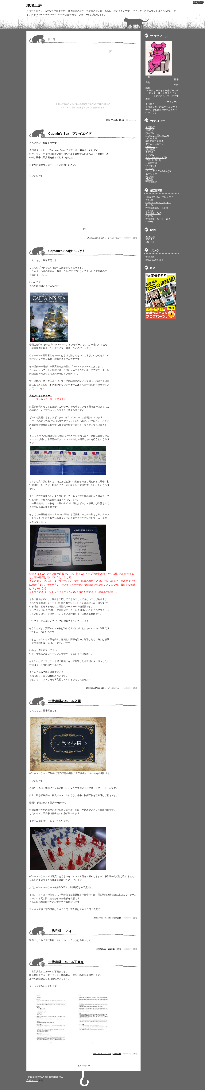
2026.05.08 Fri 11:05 (115, 120)
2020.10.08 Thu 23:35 (102, 1054)
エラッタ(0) (151, 174)
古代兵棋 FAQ (153, 213)
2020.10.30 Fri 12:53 (102, 918)
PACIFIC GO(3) (153, 160)
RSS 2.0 (149, 242)
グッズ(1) (150, 154)
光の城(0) (150, 176)
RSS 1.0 (149, 239)
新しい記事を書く (154, 259)
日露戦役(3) (151, 163)
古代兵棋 (117, 918)
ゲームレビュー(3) (154, 143)
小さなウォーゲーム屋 (68, 384)
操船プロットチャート (40, 395)
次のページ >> (84, 1066)
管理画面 (150, 257)
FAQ (119, 949)
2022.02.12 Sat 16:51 (96, 238)
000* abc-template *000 (51, 1077)
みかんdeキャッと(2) (156, 157)
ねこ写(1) (150, 132)
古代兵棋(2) (151, 182)
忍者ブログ (32, 1080)
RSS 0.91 (150, 236)
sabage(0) (150, 165)
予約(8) (149, 152)
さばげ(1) (150, 168)
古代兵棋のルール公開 (156, 208)
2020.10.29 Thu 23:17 (105, 949)
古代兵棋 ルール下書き (158, 219)
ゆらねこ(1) (151, 146)
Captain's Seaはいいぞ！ (158, 202)
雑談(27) (149, 130)
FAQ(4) (149, 179)
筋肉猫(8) (150, 149)
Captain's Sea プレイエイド (160, 197)
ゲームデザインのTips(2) (158, 171)
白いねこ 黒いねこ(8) (157, 135)
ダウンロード (36, 175)
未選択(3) (150, 127)
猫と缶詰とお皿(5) (154, 141)
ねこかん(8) (151, 138)
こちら (39, 672)
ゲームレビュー (114, 238)
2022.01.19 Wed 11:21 (96, 688)
